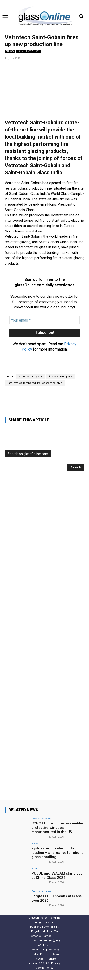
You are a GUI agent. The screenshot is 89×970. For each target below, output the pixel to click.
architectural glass (30, 376)
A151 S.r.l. (53, 926)
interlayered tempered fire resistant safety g (35, 383)
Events (36, 868)
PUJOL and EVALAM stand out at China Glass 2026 (57, 875)
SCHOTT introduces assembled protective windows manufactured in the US (58, 827)
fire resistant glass (60, 376)
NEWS (10, 51)
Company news (28, 51)
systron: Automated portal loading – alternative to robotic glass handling (58, 852)
